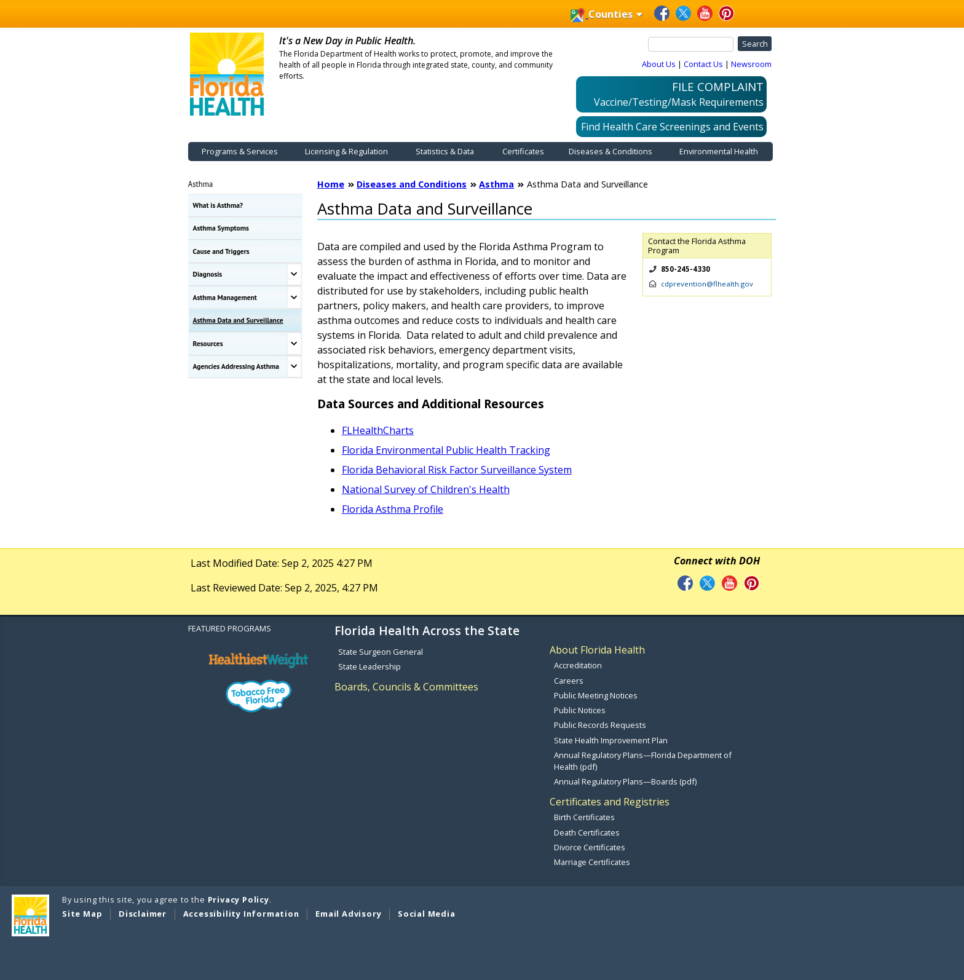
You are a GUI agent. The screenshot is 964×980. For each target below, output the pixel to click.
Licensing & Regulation (346, 151)
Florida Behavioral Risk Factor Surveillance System (457, 469)
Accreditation (578, 665)
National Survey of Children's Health (426, 489)
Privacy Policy (238, 899)
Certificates (523, 151)
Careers (568, 680)
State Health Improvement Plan (611, 740)
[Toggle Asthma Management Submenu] (294, 297)
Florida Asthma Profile (392, 509)
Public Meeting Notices (596, 695)
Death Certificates (587, 832)
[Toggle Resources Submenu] (294, 344)
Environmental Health (718, 151)
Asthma (200, 184)
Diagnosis (208, 274)
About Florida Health (597, 650)
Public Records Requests (600, 724)
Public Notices (580, 710)
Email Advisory (348, 913)
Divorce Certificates (589, 847)
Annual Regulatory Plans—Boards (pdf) (625, 781)
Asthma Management (225, 297)
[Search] (691, 44)
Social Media (427, 913)
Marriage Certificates (592, 861)
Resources (208, 343)
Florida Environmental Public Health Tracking (446, 450)
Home (330, 184)
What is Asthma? (218, 205)
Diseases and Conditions (412, 184)
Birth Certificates (584, 817)
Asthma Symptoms (221, 227)
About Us (659, 63)
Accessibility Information (241, 913)
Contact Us (703, 63)
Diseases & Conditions (610, 151)
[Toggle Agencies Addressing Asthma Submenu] (294, 367)
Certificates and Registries (610, 801)
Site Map (82, 913)
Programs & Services (240, 151)
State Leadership (369, 666)
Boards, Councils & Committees (406, 687)
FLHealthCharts (378, 430)
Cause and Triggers (221, 251)
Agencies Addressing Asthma (236, 366)
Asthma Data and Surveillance (238, 320)
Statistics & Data (445, 151)
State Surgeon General (380, 651)
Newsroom (751, 63)
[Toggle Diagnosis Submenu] (294, 275)
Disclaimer (143, 913)
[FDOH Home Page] (227, 73)
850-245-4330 (685, 269)
